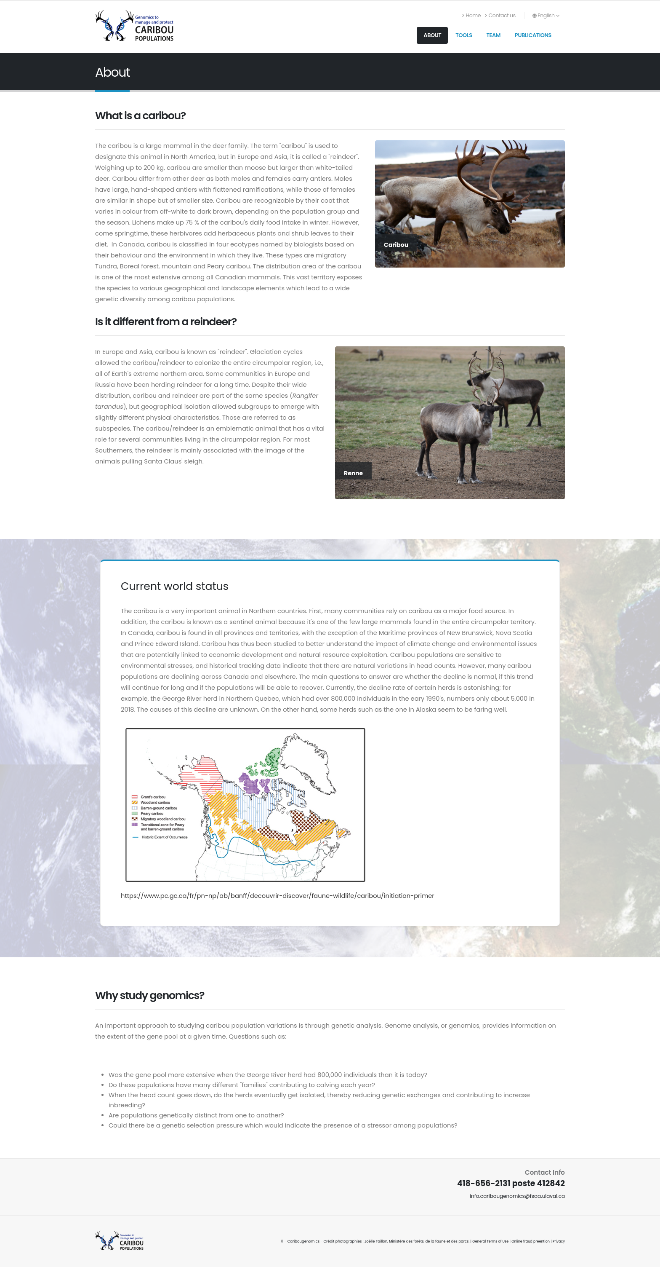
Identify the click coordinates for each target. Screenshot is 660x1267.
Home (471, 15)
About (432, 35)
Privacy (558, 1241)
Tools (463, 35)
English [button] (545, 15)
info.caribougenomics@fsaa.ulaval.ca (515, 1196)
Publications (533, 35)
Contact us (500, 15)
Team (493, 35)
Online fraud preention (529, 1241)
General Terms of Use (487, 1241)
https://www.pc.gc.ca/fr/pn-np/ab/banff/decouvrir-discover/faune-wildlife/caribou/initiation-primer (277, 896)
